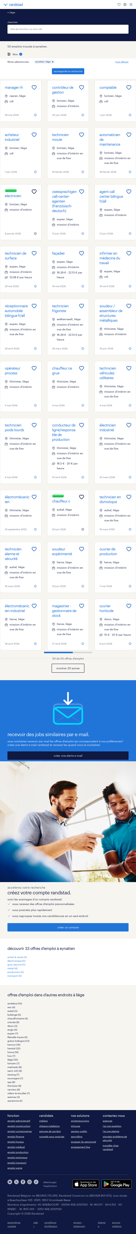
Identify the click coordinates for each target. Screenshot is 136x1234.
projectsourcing (80, 1120)
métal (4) (12, 968)
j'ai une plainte (111, 1131)
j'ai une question (112, 1126)
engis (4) (12, 1029)
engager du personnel (83, 1141)
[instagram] (29, 1184)
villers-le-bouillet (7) (18, 1093)
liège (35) (12, 1059)
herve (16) (12, 1052)
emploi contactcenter (19, 1131)
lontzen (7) (13, 1063)
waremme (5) (14, 1100)
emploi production (17, 1152)
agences (107, 1120)
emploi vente (14, 1167)
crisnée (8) (13, 1022)
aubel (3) (12, 1010)
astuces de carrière (50, 1131)
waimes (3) (13, 1097)
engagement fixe (80, 1147)
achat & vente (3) (17, 957)
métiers (43, 1120)
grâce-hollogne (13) (18, 1040)
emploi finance (15, 1136)
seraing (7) (13, 1074)
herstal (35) (13, 1048)
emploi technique (17, 1157)
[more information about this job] (35, 115)
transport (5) (14, 975)
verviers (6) (13, 1089)
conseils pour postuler (51, 1136)
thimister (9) (14, 1085)
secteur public (79, 1131)
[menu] (131, 4)
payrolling (76, 1136)
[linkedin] (9, 1184)
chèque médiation (49, 1126)
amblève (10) (14, 1003)
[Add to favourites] (34, 87)
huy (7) (11, 1055)
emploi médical (16, 1147)
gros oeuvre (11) (16, 964)
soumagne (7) (15, 1078)
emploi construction (18, 1126)
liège (12, 12)
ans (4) (11, 1007)
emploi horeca (15, 1141)
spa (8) (11, 1082)
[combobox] (68, 29)
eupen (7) (12, 1033)
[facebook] (23, 1184)
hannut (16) (13, 1044)
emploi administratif (18, 1120)
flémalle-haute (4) (17, 1037)
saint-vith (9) (14, 1070)
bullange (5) (14, 1014)
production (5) (15, 972)
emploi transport (16, 1162)
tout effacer (122, 61)
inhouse (75, 1126)
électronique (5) (16, 960)
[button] (52, 61)
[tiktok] (36, 1184)
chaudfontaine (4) (17, 1018)
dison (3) (12, 1025)
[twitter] (16, 1184)
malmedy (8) (14, 1067)
